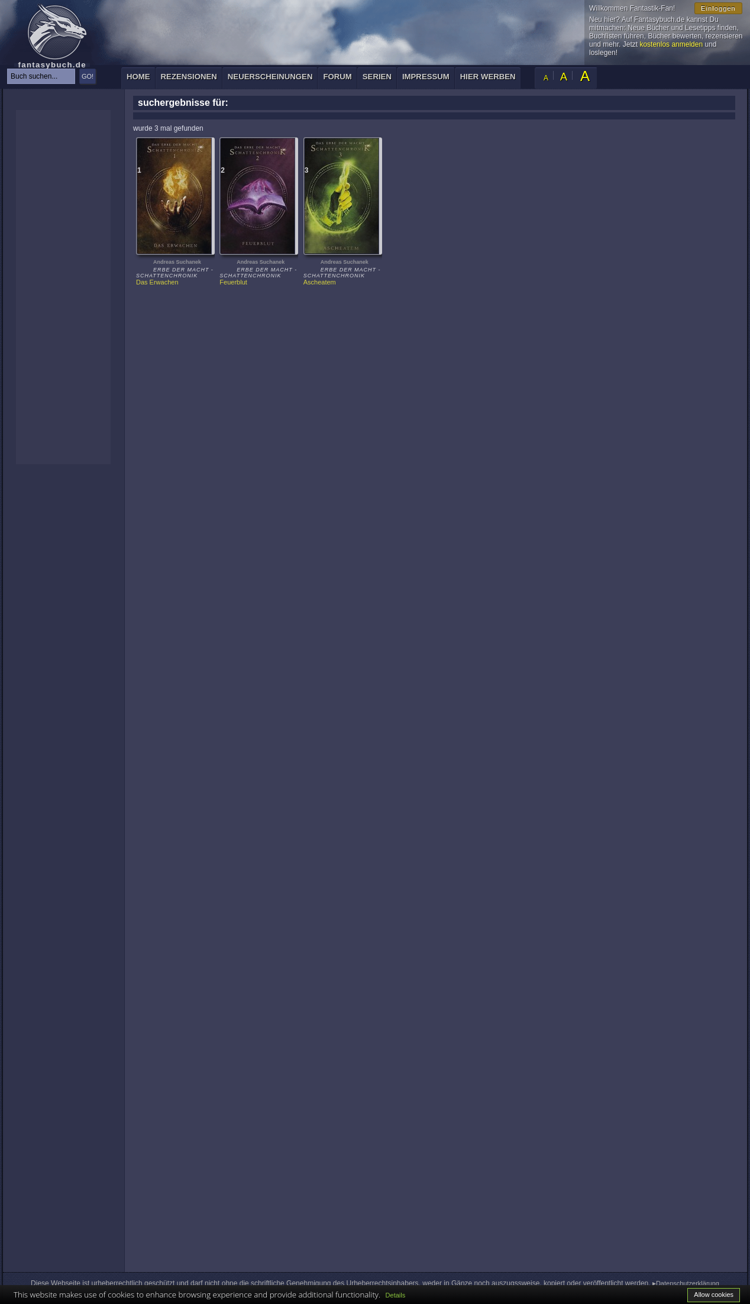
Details (396, 1295)
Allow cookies (713, 1294)
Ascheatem (319, 282)
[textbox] (41, 76)
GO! (87, 76)
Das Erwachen (157, 282)
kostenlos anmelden (671, 44)
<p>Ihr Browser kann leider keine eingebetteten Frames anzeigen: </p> (63, 287)
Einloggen (718, 8)
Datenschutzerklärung (687, 1283)
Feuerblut (233, 282)
